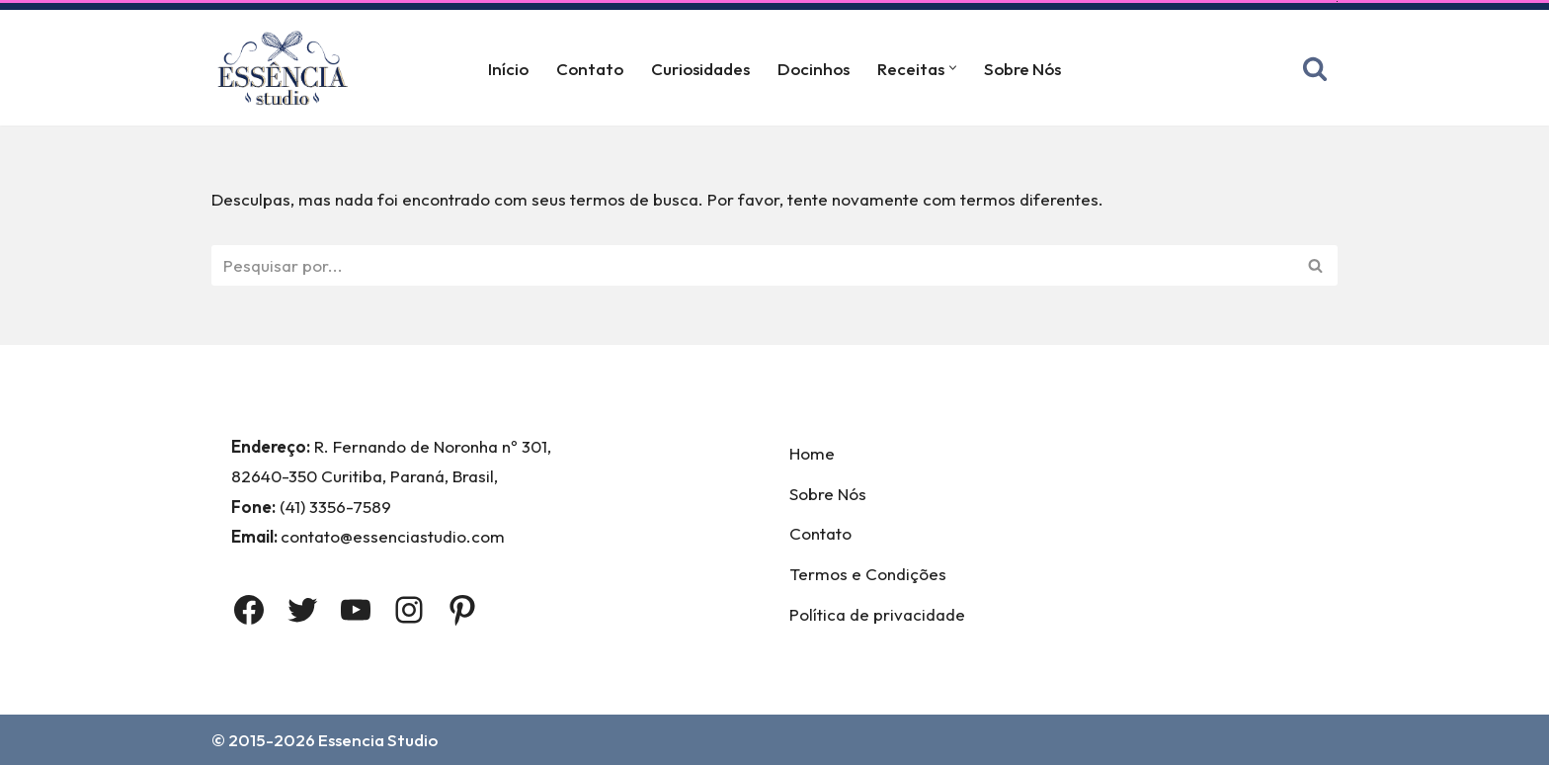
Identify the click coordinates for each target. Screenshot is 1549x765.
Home (812, 453)
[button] (952, 67)
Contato (589, 68)
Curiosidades (700, 68)
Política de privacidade (877, 614)
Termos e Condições (867, 573)
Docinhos (813, 68)
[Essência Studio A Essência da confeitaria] (287, 68)
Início (508, 68)
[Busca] (1315, 68)
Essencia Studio (378, 739)
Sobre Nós (1022, 68)
